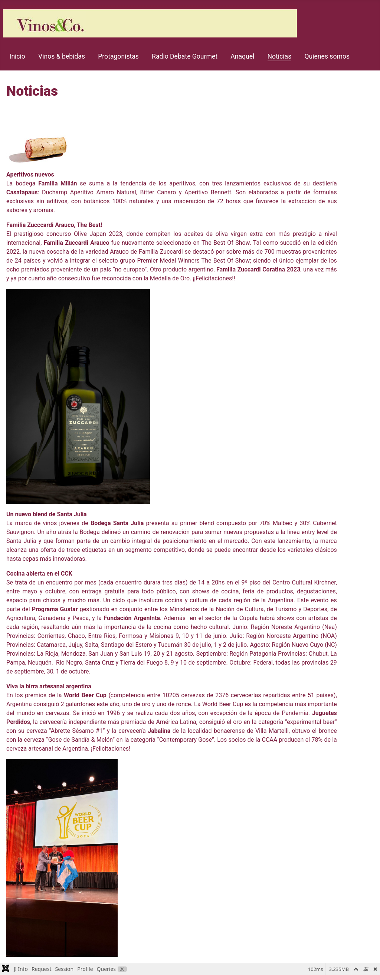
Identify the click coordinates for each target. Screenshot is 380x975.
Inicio (17, 56)
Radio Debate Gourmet (184, 56)
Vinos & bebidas (61, 56)
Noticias (280, 56)
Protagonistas (118, 56)
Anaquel (242, 56)
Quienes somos (327, 56)
